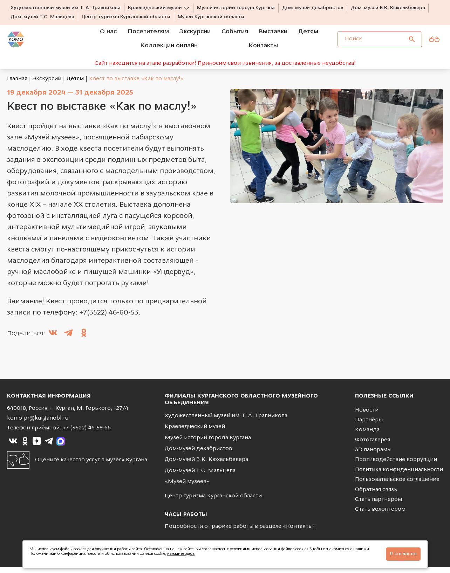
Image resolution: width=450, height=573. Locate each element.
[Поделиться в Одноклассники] (83, 339)
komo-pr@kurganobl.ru (37, 424)
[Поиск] (412, 45)
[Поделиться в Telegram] (68, 339)
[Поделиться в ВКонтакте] (53, 339)
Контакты (299, 533)
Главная (17, 85)
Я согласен (403, 554)
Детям (75, 85)
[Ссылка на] (13, 447)
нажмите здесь (181, 554)
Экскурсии (47, 85)
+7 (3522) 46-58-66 (87, 434)
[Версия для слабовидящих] (434, 45)
